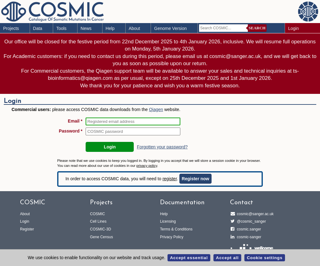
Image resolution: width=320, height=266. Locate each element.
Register (27, 229)
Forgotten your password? (162, 146)
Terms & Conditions (176, 229)
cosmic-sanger (248, 237)
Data (37, 28)
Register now (195, 178)
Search (257, 28)
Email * (75, 120)
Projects (11, 28)
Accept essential (189, 257)
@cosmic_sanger (250, 221)
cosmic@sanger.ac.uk (254, 214)
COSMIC (97, 214)
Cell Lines (98, 221)
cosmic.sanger (248, 229)
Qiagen (156, 109)
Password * (70, 130)
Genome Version (170, 28)
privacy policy (146, 165)
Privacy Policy (171, 237)
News (86, 28)
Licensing (168, 221)
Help (110, 28)
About (134, 28)
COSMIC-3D (100, 229)
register (169, 178)
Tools (61, 28)
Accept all (227, 257)
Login (293, 28)
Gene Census (101, 237)
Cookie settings (264, 257)
